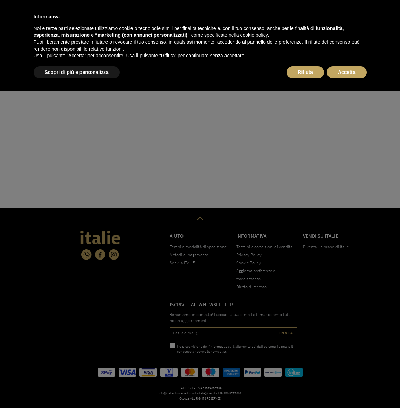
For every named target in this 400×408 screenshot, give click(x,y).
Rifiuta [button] (305, 389)
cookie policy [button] (253, 352)
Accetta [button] (347, 389)
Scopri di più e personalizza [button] (77, 389)
